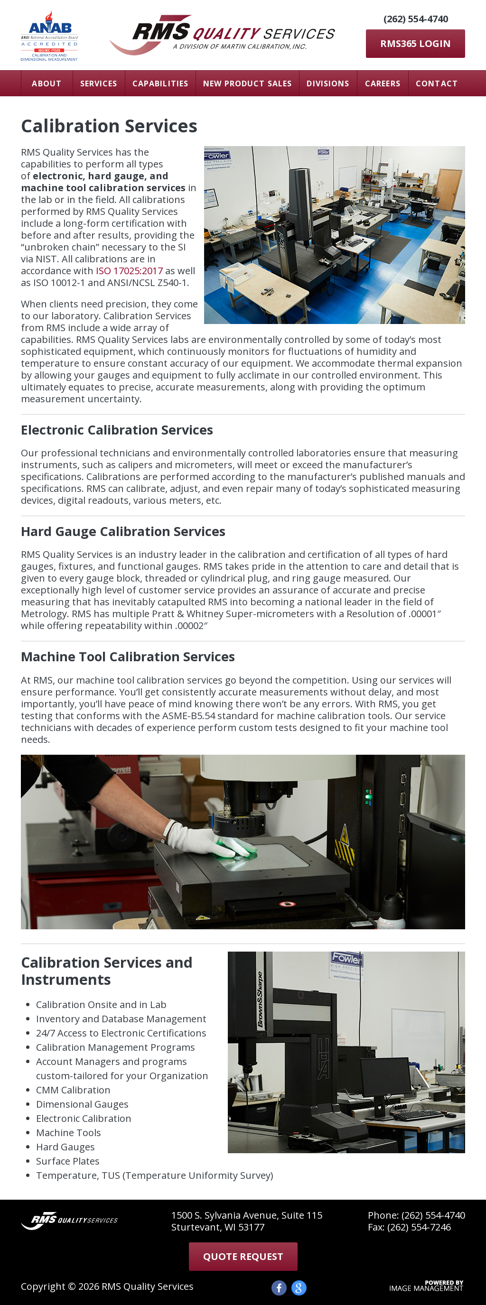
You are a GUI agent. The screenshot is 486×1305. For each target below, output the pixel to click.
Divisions (328, 83)
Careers (383, 83)
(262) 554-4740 (415, 18)
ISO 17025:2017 (129, 270)
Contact (437, 83)
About (47, 83)
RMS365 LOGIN (415, 43)
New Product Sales (247, 83)
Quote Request (243, 1256)
